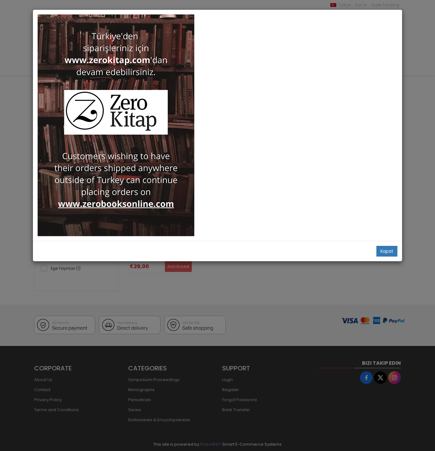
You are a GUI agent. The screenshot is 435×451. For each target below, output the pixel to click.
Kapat (386, 251)
